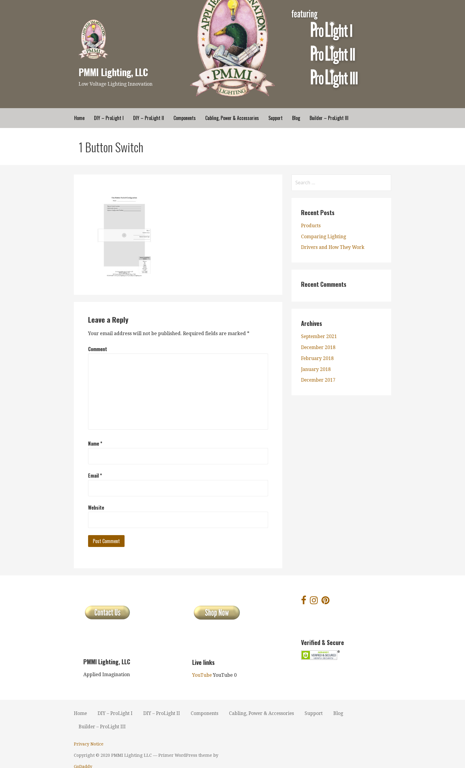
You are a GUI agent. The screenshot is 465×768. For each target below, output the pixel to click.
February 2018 (317, 358)
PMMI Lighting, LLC (113, 72)
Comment (97, 349)
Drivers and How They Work (333, 247)
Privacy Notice (88, 744)
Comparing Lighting (323, 236)
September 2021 (319, 336)
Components (184, 117)
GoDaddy (246, 755)
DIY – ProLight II (148, 117)
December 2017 (318, 380)
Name (95, 443)
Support (275, 117)
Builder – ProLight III (329, 117)
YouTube (202, 675)
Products (311, 225)
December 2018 (318, 347)
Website (96, 507)
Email (95, 475)
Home (79, 117)
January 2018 (316, 369)
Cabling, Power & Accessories (232, 117)
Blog (296, 117)
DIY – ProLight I (109, 117)
